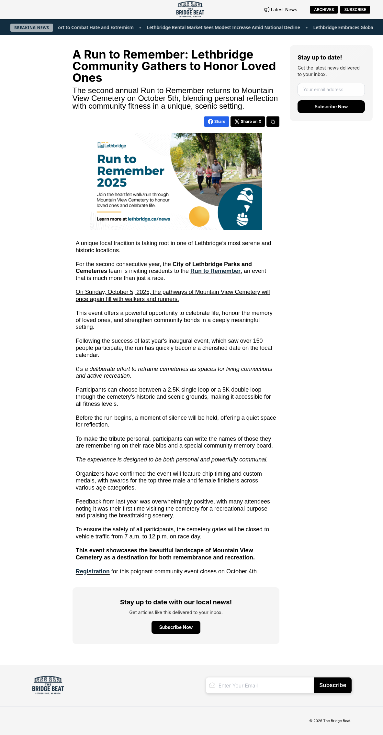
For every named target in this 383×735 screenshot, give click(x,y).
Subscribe (355, 9)
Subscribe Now (331, 106)
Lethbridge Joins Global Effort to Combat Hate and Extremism (76, 27)
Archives (324, 9)
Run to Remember (215, 271)
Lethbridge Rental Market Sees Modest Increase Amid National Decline (233, 27)
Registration (93, 571)
